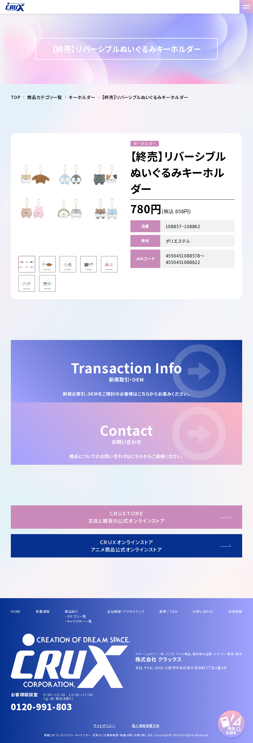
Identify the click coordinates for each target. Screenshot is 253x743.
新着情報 (43, 611)
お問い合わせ (203, 611)
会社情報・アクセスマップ (126, 611)
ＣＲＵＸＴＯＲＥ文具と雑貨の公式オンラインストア (126, 517)
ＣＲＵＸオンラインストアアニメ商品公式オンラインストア (126, 545)
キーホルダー (82, 97)
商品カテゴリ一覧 (44, 97)
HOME (16, 611)
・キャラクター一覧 (78, 621)
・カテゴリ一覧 (75, 616)
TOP (15, 97)
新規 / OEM (168, 611)
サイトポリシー (104, 725)
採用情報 (235, 611)
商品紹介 (72, 611)
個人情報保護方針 (145, 725)
